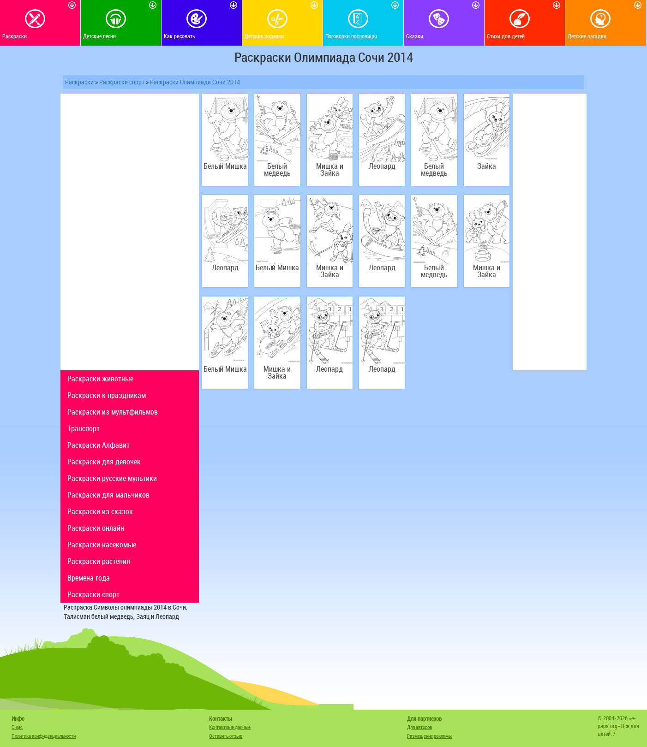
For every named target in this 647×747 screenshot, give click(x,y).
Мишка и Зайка (329, 170)
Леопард (382, 166)
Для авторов (419, 726)
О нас (17, 726)
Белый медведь (277, 170)
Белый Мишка (225, 166)
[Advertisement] (129, 232)
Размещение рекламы (429, 735)
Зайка (486, 166)
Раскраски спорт (121, 81)
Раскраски (79, 81)
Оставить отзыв (225, 735)
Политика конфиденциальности (44, 735)
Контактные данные (230, 726)
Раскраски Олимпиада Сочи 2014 (195, 81)
